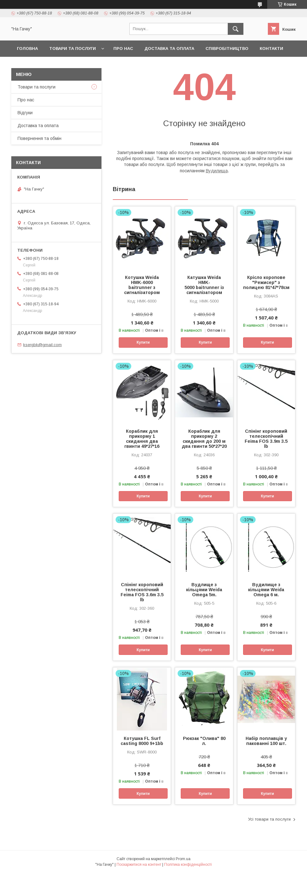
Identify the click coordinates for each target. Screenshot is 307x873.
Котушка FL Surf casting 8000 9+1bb (142, 741)
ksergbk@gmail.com (42, 344)
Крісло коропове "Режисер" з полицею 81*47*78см (266, 282)
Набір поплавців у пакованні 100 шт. (266, 741)
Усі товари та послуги (269, 819)
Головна (27, 48)
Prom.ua (183, 859)
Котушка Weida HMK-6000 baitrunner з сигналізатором (142, 285)
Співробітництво (227, 48)
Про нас (123, 48)
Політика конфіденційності (188, 864)
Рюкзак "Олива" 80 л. (204, 741)
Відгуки (25, 112)
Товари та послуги (72, 48)
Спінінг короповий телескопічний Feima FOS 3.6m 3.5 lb (142, 592)
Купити (143, 342)
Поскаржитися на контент (139, 864)
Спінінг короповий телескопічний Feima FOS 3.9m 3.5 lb (266, 439)
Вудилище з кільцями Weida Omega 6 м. (266, 589)
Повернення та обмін (39, 138)
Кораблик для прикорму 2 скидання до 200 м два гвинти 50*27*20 (204, 439)
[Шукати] (235, 29)
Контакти (271, 48)
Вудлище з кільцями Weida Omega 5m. (204, 589)
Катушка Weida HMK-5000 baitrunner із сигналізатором (204, 285)
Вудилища (217, 170)
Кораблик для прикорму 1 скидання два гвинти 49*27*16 (141, 439)
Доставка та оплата (169, 48)
